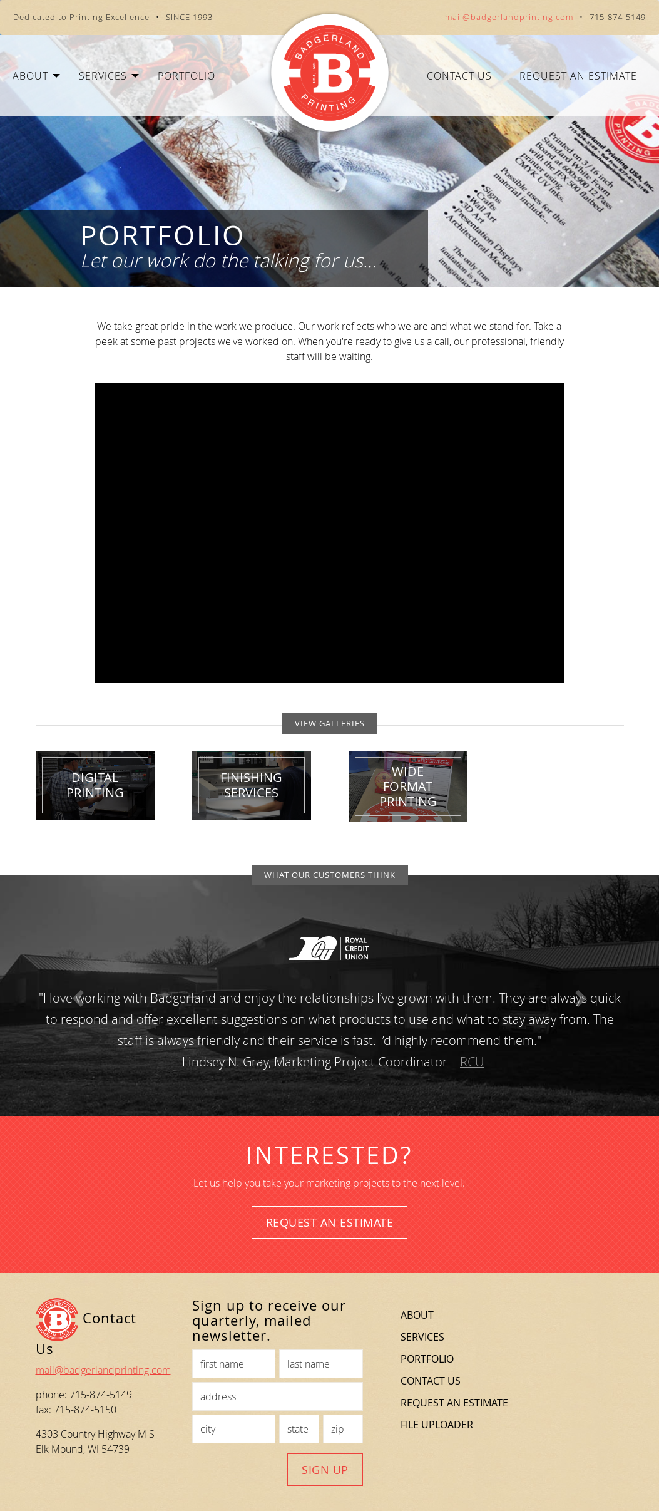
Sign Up (325, 1469)
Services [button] (109, 76)
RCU (472, 1061)
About (417, 1315)
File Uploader (437, 1424)
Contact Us (459, 76)
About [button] (36, 76)
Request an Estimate (578, 76)
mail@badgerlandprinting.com (509, 17)
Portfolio (186, 76)
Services (422, 1337)
